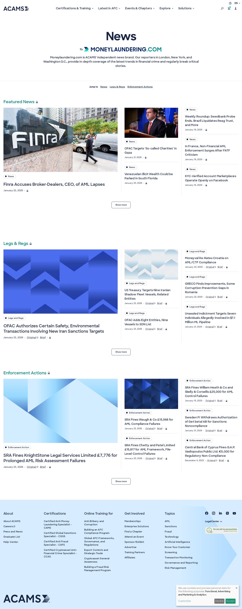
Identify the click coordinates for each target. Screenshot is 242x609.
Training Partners (135, 552)
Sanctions (171, 526)
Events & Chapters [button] (138, 8)
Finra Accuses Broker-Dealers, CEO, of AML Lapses (54, 184)
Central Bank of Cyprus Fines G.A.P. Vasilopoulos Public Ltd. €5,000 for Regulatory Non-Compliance (210, 451)
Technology (172, 536)
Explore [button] (165, 8)
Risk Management (175, 568)
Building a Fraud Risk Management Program (97, 568)
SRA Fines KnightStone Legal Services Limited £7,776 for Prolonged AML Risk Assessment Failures (60, 458)
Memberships (133, 521)
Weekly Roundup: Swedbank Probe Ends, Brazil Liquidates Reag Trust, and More (210, 121)
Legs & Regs (117, 86)
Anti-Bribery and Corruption (94, 523)
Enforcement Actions (140, 86)
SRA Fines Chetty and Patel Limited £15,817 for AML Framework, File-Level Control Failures (150, 449)
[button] (222, 8)
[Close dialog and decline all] (236, 587)
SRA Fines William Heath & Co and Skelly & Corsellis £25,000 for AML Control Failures (209, 392)
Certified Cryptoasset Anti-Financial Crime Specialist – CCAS (60, 553)
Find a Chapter (133, 531)
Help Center (10, 542)
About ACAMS (11, 521)
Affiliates (130, 557)
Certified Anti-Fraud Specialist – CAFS (56, 543)
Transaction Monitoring (178, 557)
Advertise (130, 547)
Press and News (13, 531)
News (103, 86)
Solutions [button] (185, 8)
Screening (171, 552)
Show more (121, 205)
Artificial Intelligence (177, 542)
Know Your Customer (177, 547)
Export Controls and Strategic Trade (96, 551)
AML (167, 521)
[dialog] (207, 595)
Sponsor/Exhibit (134, 542)
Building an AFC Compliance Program (97, 531)
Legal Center (213, 521)
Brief (43, 337)
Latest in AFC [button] (108, 8)
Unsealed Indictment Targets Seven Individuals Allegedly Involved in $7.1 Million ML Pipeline (210, 318)
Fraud (168, 531)
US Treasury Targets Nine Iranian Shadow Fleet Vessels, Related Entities (148, 294)
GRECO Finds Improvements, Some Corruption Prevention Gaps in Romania (210, 288)
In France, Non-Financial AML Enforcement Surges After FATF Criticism (207, 150)
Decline (219, 601)
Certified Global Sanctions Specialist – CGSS (60, 534)
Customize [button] (184, 601)
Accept (230, 601)
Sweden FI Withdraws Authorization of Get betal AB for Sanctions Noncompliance (211, 422)
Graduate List (11, 536)
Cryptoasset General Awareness (97, 560)
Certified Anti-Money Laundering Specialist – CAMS (58, 524)
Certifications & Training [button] (73, 8)
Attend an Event (134, 536)
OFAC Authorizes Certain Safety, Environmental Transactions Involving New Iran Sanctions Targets (53, 328)
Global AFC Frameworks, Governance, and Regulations (99, 541)
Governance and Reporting (181, 562)
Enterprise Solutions (137, 526)
